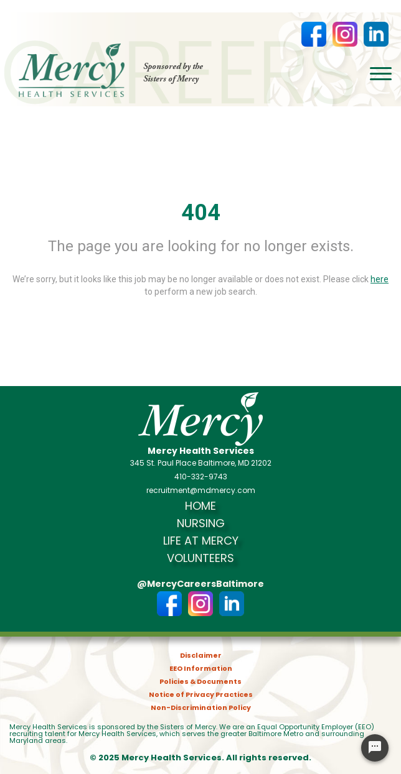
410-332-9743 (200, 477)
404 (200, 213)
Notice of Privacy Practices (201, 694)
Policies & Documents (200, 681)
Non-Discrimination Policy (201, 707)
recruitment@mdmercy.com (200, 490)
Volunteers (200, 558)
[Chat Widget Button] (375, 748)
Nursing (201, 523)
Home (200, 506)
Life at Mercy (200, 540)
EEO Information (200, 668)
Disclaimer (201, 655)
